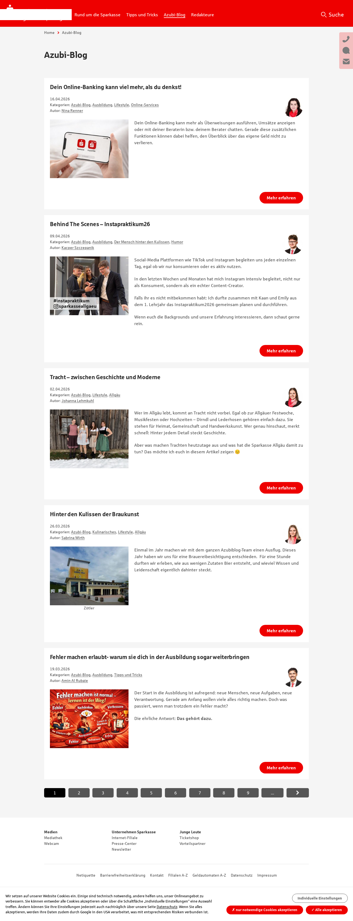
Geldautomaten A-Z (209, 875)
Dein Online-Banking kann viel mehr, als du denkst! (115, 87)
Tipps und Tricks (128, 675)
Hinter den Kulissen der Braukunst (94, 514)
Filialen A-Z (178, 875)
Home (49, 32)
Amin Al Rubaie (74, 680)
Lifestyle (121, 105)
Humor (177, 242)
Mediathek (53, 838)
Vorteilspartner (192, 843)
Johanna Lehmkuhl (77, 400)
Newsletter (121, 849)
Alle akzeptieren (326, 910)
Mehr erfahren (281, 197)
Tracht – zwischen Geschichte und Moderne (105, 377)
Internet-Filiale (125, 838)
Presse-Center (124, 843)
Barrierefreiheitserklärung (122, 875)
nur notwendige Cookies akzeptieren (264, 910)
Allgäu (114, 395)
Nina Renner (72, 110)
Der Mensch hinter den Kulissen (141, 242)
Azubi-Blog (80, 105)
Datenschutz (242, 875)
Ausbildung (102, 105)
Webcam (51, 843)
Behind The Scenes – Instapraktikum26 (100, 224)
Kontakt (157, 875)
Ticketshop (189, 838)
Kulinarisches (104, 532)
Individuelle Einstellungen (320, 898)
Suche (336, 15)
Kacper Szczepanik (77, 247)
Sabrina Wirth (73, 538)
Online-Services (145, 105)
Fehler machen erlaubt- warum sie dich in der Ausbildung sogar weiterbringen (150, 657)
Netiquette (85, 875)
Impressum (267, 875)
